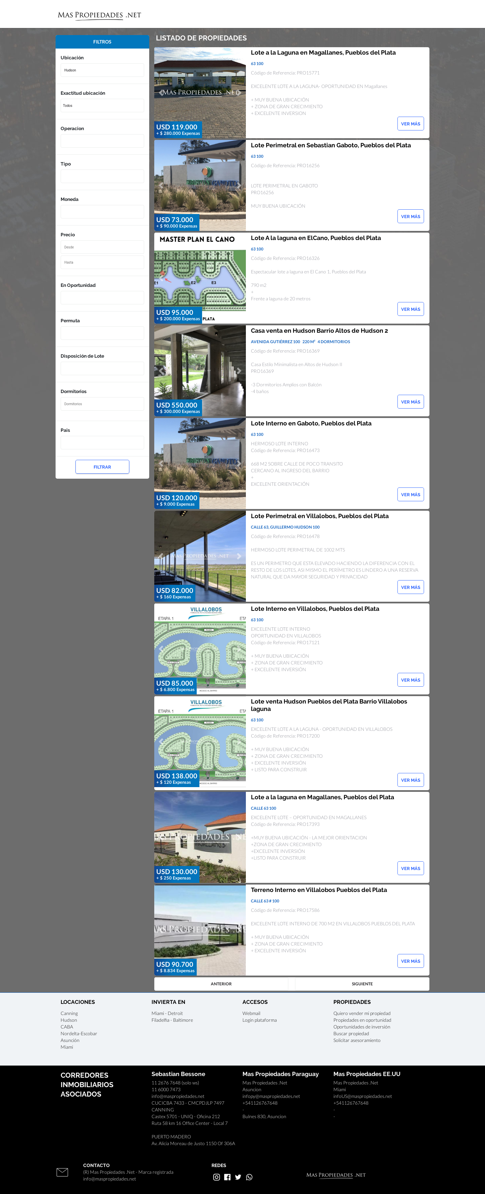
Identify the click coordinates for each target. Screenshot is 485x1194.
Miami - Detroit (167, 1013)
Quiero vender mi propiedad (362, 1013)
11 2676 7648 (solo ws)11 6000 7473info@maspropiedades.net (178, 1089)
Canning (69, 1013)
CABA (67, 1026)
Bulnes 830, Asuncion (264, 1116)
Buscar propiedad (351, 1033)
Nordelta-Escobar (79, 1033)
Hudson (69, 1020)
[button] (161, 92)
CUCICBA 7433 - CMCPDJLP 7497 (188, 1103)
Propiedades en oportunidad (362, 1020)
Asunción (70, 1040)
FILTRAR (102, 467)
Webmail (251, 1013)
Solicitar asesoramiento (357, 1040)
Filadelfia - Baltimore (172, 1020)
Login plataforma (260, 1020)
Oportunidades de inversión (361, 1026)
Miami (67, 1047)
